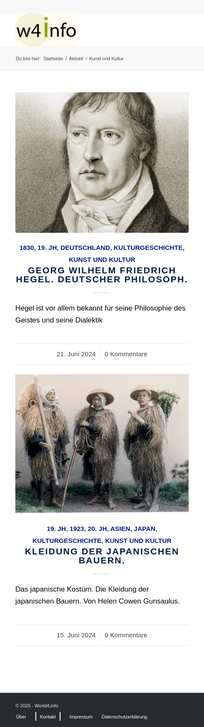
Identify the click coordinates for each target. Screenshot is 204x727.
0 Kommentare (126, 354)
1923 (76, 528)
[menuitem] (21, 717)
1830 (27, 247)
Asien (120, 528)
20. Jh (97, 528)
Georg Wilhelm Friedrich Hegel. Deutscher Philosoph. (102, 274)
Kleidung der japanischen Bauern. (102, 555)
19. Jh (47, 247)
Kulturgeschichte (148, 247)
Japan (144, 528)
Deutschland (85, 247)
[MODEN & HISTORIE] (84, 29)
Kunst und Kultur (102, 259)
